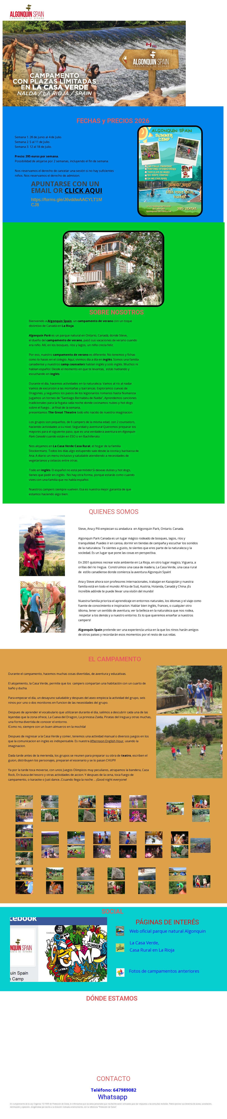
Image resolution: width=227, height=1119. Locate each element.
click (75, 190)
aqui (93, 190)
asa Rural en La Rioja (153, 950)
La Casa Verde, (144, 943)
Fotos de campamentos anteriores (164, 971)
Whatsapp (112, 1097)
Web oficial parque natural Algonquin (168, 931)
